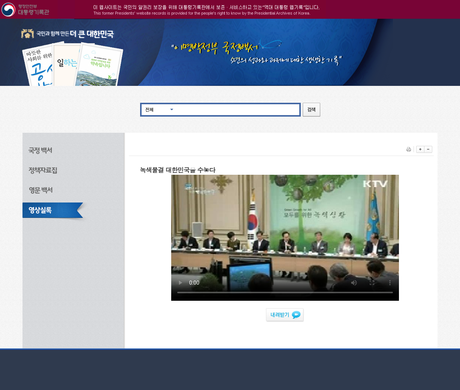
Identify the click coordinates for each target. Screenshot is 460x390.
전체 (149, 109)
